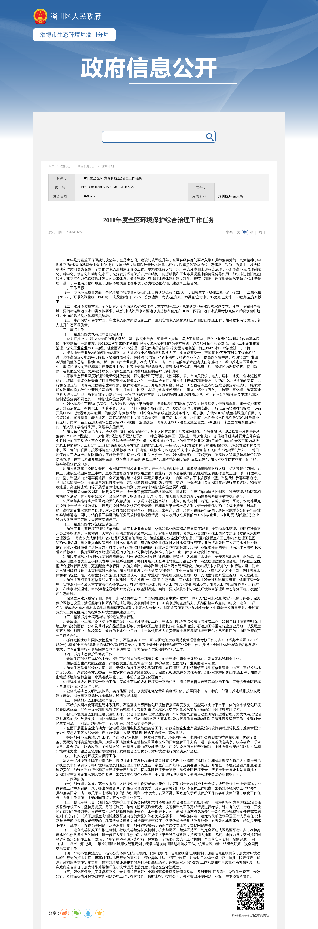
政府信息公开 (87, 166)
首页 (51, 166)
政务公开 (66, 166)
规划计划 (107, 166)
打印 (262, 232)
